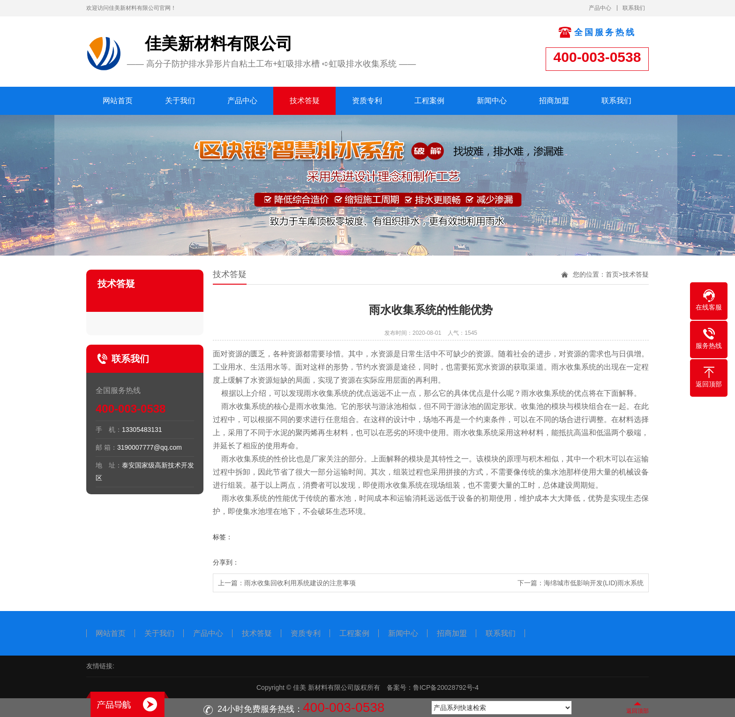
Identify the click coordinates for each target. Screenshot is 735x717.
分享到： (226, 562)
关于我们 (180, 101)
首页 (612, 274)
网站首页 (118, 101)
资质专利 (367, 101)
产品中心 (600, 8)
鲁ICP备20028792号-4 (446, 687)
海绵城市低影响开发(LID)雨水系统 (594, 583)
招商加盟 (554, 101)
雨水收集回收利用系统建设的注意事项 (300, 583)
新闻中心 (492, 101)
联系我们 (633, 8)
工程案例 (429, 101)
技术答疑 (305, 101)
